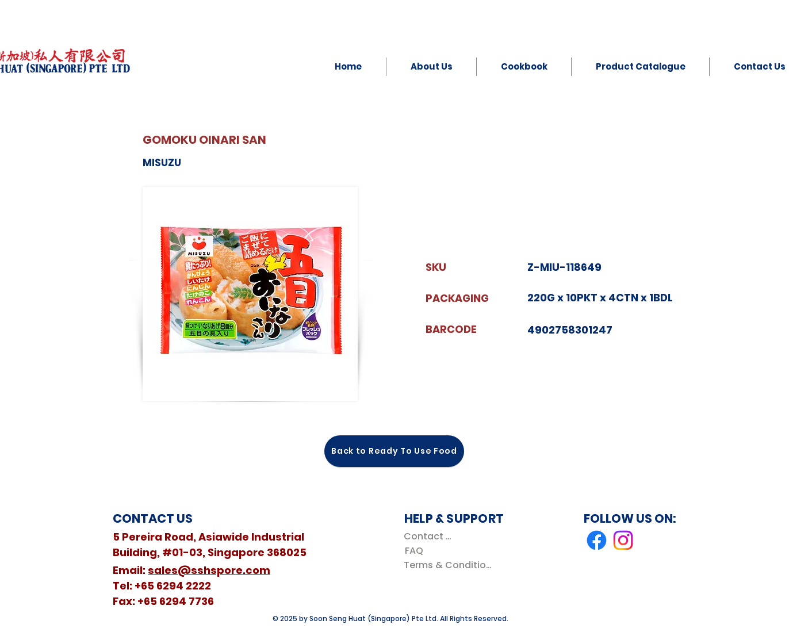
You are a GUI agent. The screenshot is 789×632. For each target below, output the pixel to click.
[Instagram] (623, 540)
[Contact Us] (430, 536)
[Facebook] (597, 540)
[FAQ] (414, 550)
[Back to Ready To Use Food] (394, 451)
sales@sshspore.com (209, 570)
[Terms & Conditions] (450, 565)
